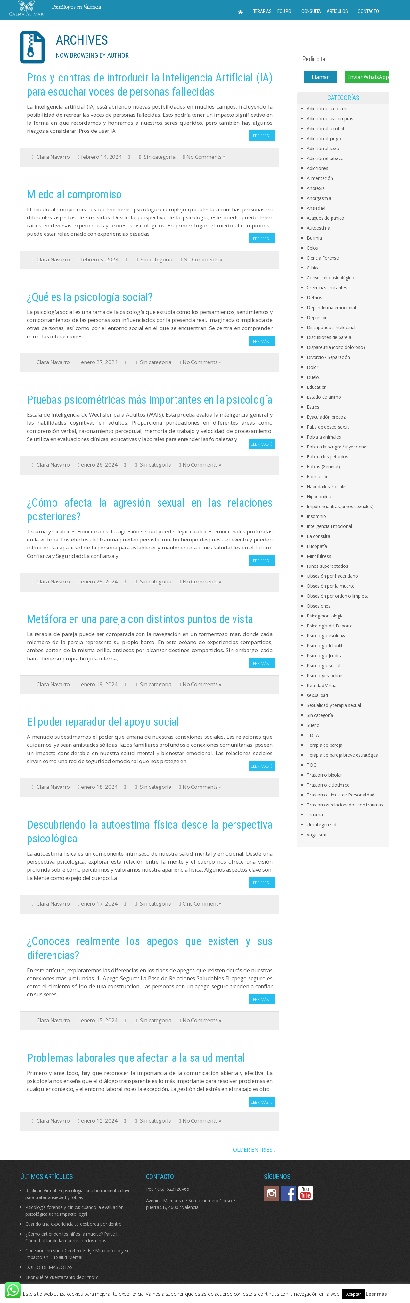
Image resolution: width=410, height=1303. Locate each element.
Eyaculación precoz (326, 417)
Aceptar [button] (353, 1294)
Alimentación (320, 178)
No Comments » (205, 156)
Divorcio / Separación (328, 357)
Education (317, 387)
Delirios (314, 297)
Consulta (311, 11)
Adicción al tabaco (325, 158)
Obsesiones (319, 606)
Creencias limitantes (327, 288)
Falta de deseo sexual (329, 427)
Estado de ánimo (324, 397)
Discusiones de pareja (329, 337)
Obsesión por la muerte (331, 586)
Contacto (368, 11)
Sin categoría (159, 156)
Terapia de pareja (324, 745)
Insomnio (316, 516)
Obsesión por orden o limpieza (338, 596)
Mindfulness (319, 556)
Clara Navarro (53, 156)
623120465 (178, 1189)
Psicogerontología (325, 616)
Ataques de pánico (325, 218)
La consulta (318, 536)
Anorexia (315, 188)
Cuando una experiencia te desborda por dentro (73, 1224)
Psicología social (323, 665)
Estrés (313, 407)
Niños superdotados (327, 566)
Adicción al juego (324, 138)
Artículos (337, 11)
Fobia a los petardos (327, 457)
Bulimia (314, 238)
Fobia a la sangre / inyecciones (338, 447)
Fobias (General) (323, 467)
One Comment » (202, 903)
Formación (318, 476)
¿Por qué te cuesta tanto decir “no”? (61, 1277)
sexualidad (317, 695)
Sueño (313, 725)
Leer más (260, 136)
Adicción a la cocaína (328, 109)
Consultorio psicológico (330, 278)
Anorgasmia (319, 198)
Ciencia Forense (323, 258)
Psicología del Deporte (330, 626)
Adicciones (317, 168)
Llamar (320, 77)
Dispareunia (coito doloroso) (336, 347)
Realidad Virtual (322, 685)
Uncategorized (321, 825)
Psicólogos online (324, 675)
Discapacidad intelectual (331, 327)
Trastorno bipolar (324, 775)
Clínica (313, 268)
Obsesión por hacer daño (332, 576)
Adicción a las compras (330, 118)
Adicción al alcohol (325, 128)
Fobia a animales (324, 437)
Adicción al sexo (323, 148)
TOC (311, 765)
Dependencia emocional (331, 307)
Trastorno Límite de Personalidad (340, 795)
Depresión (317, 317)
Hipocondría (319, 496)
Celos (312, 248)
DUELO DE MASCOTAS (49, 1267)
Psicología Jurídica (325, 655)
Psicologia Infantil (324, 646)
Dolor (312, 367)
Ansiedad (316, 208)
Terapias (262, 11)
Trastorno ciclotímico (328, 785)
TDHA (313, 735)
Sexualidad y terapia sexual (334, 705)
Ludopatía (317, 546)
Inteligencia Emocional (329, 526)
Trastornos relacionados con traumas (345, 805)
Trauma (315, 815)
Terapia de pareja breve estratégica (342, 755)
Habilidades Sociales (327, 486)
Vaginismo (317, 834)
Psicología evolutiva (327, 636)
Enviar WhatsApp (368, 77)
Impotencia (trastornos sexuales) (340, 506)
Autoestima (318, 228)
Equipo (284, 11)
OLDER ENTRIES (254, 1149)
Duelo (313, 377)
